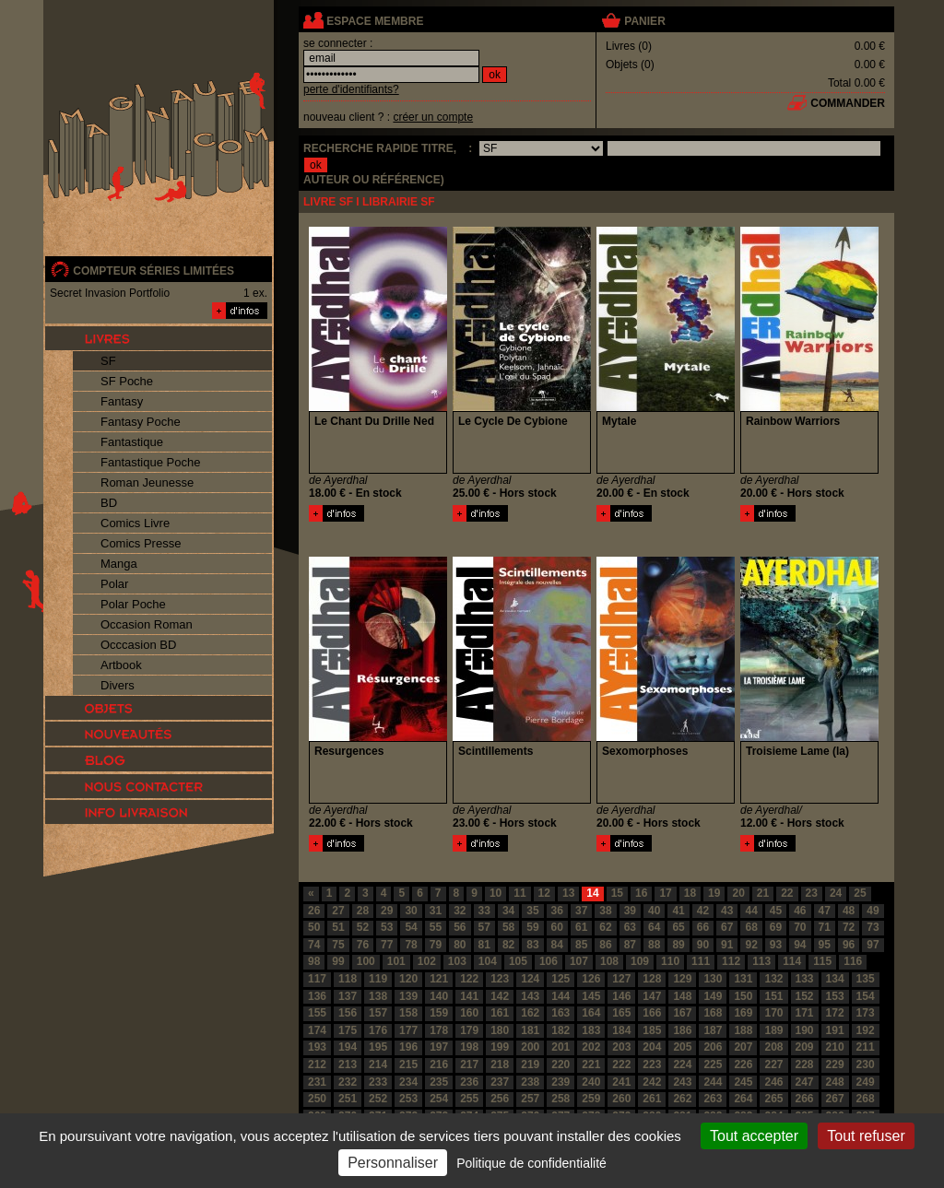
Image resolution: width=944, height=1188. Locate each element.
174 (317, 1030)
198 (469, 1047)
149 (712, 996)
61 (581, 927)
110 (670, 961)
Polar (114, 584)
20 (738, 893)
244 (712, 1082)
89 (678, 944)
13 (568, 893)
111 (700, 961)
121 (439, 978)
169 (743, 1012)
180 (499, 1030)
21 (763, 893)
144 (560, 996)
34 (508, 910)
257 (530, 1098)
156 (347, 1012)
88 (654, 944)
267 (835, 1098)
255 (469, 1098)
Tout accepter (754, 1136)
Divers (117, 685)
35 (532, 910)
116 (853, 961)
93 (776, 944)
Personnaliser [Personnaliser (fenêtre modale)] (393, 1162)
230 (865, 1064)
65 (678, 927)
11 (519, 893)
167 (682, 1012)
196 (408, 1047)
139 (408, 996)
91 (727, 944)
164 (591, 1012)
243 (682, 1082)
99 (338, 961)
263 (712, 1098)
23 (812, 893)
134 (835, 978)
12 (544, 893)
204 (652, 1047)
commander (847, 103)
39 (630, 910)
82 (508, 944)
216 (439, 1064)
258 (560, 1098)
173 (865, 1012)
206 (712, 1047)
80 (460, 944)
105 (518, 961)
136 (317, 996)
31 (436, 910)
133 (805, 978)
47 (825, 910)
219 (530, 1064)
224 (682, 1064)
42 (703, 910)
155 (317, 1012)
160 (469, 1012)
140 (439, 996)
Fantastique (131, 442)
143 (530, 996)
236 (469, 1082)
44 (751, 910)
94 (800, 944)
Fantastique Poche (150, 462)
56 (460, 927)
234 (408, 1082)
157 (378, 1012)
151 (773, 996)
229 (835, 1064)
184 (621, 1030)
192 (865, 1030)
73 (873, 927)
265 (773, 1098)
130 (712, 978)
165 (621, 1012)
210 (835, 1047)
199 (499, 1047)
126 (591, 978)
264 (743, 1098)
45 (776, 910)
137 (347, 996)
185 (652, 1030)
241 (621, 1082)
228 (805, 1064)
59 (532, 927)
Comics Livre (135, 523)
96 (849, 944)
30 (411, 910)
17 (665, 893)
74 (314, 944)
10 (496, 893)
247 (805, 1082)
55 (436, 927)
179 (469, 1030)
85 (581, 944)
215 (408, 1064)
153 (835, 996)
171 (805, 1012)
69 (776, 927)
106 (548, 961)
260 (621, 1098)
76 (363, 944)
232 (347, 1082)
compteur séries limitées (153, 271)
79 (436, 944)
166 (652, 1012)
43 (727, 910)
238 (530, 1082)
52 (363, 927)
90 (703, 944)
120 (408, 978)
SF (108, 361)
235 (439, 1082)
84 (557, 944)
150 (743, 996)
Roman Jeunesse (147, 482)
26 (314, 910)
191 (835, 1030)
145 (591, 996)
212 (317, 1064)
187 (712, 1030)
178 (439, 1030)
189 (773, 1030)
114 (792, 961)
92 (751, 944)
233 (378, 1082)
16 (641, 893)
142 (499, 996)
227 (773, 1064)
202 (591, 1047)
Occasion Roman (146, 624)
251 (347, 1098)
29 (387, 910)
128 (652, 978)
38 (605, 910)
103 (457, 961)
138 (378, 996)
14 (592, 893)
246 (773, 1082)
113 (761, 961)
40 (654, 910)
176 (378, 1030)
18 (690, 893)
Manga (118, 563)
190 (805, 1030)
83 (532, 944)
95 (825, 944)
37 (581, 910)
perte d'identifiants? (351, 89)
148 (682, 996)
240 (591, 1082)
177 (408, 1030)
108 (609, 961)
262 (682, 1098)
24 (836, 893)
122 (469, 978)
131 (743, 978)
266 (805, 1098)
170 (773, 1012)
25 (860, 893)
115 (822, 961)
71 (825, 927)
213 (347, 1064)
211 (865, 1047)
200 (530, 1047)
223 (652, 1064)
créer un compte (433, 117)
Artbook (121, 665)
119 (378, 978)
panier (644, 21)
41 (678, 910)
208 (773, 1047)
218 (499, 1064)
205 (682, 1047)
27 (338, 910)
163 (560, 1012)
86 (605, 944)
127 (621, 978)
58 (508, 927)
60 (557, 927)
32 (460, 910)
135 (865, 978)
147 (652, 996)
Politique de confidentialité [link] (531, 1163)
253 (408, 1098)
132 (773, 978)
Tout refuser (865, 1136)
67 (727, 927)
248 (835, 1082)
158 (408, 1012)
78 (411, 944)
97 (873, 944)
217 (469, 1064)
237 (499, 1082)
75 (338, 944)
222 (621, 1064)
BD (108, 503)
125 (560, 978)
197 (439, 1047)
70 (800, 927)
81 (484, 944)
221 (591, 1064)
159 (439, 1012)
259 (591, 1098)
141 (469, 996)
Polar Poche (133, 604)
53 (387, 927)
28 (363, 910)
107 (579, 961)
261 (652, 1098)
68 (751, 927)
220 (560, 1064)
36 (557, 910)
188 (743, 1030)
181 (530, 1030)
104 (487, 961)
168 (712, 1012)
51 (338, 927)
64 (654, 927)
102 (427, 961)
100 (366, 961)
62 (605, 927)
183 (591, 1030)
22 (787, 893)
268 (865, 1098)
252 (378, 1098)
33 (484, 910)
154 (865, 996)
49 (873, 910)
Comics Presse (140, 543)
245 (743, 1082)
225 (712, 1064)
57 (484, 927)
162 (530, 1012)
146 (621, 996)
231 (317, 1082)
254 (439, 1098)
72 (849, 927)
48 (849, 910)
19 (714, 893)
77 (387, 944)
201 (560, 1047)
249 (865, 1082)
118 (347, 978)
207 (743, 1047)
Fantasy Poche (140, 422)
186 (682, 1030)
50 (314, 927)
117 (317, 978)
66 (703, 927)
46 (800, 910)
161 (499, 1012)
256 (499, 1098)
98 (314, 961)
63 (630, 927)
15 (617, 893)
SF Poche (126, 381)
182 (560, 1030)
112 (731, 961)
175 (347, 1030)
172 (835, 1012)
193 (317, 1047)
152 (805, 996)
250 (317, 1098)
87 (630, 944)
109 (640, 961)
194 (347, 1047)
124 (530, 978)
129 (682, 978)
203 (621, 1047)
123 (499, 978)
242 (652, 1082)
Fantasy (121, 401)
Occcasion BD (138, 645)
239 (560, 1082)
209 (805, 1047)
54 (411, 927)
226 (743, 1064)
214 (378, 1064)
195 (378, 1047)
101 (396, 961)
